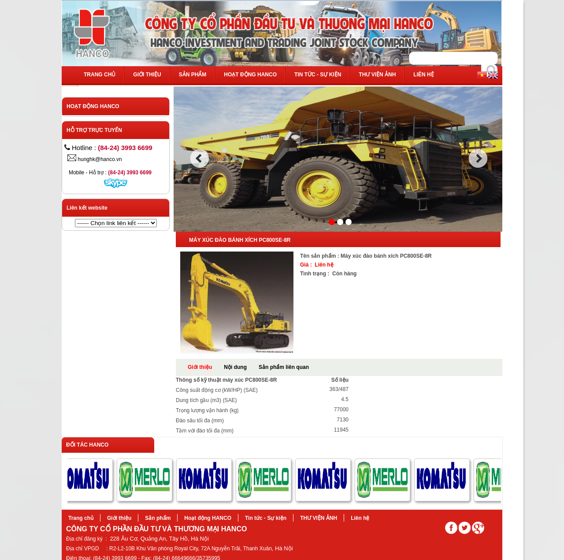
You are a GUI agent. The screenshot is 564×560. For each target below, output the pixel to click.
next (478, 158)
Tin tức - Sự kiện (317, 74)
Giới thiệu (147, 74)
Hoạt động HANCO (250, 74)
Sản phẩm (193, 74)
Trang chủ (99, 74)
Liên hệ (423, 74)
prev (199, 158)
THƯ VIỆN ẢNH (377, 74)
